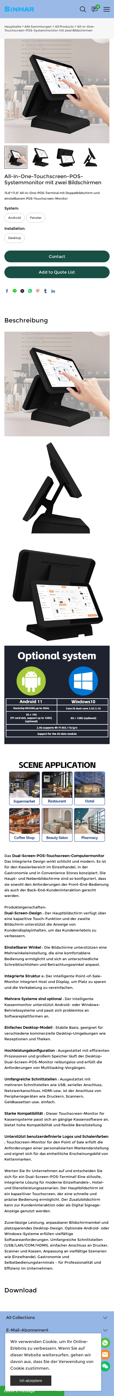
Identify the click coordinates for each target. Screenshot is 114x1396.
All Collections (20, 1317)
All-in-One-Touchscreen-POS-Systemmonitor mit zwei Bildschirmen (49, 28)
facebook (7, 291)
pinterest (37, 291)
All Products (64, 26)
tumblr (45, 291)
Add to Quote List (57, 272)
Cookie (50, 1341)
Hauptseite (12, 26)
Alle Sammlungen (38, 26)
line (14, 291)
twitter (22, 291)
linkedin (53, 291)
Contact (57, 256)
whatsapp (30, 291)
